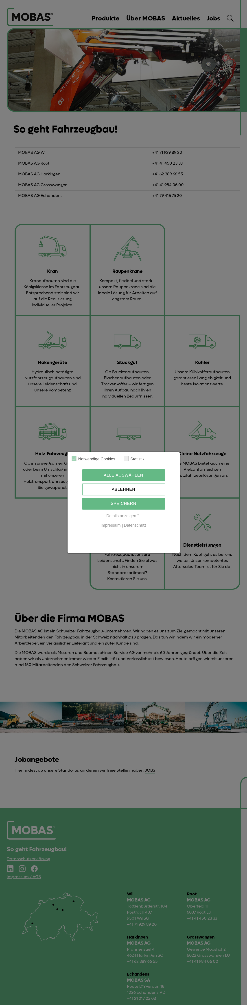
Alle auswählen (123, 475)
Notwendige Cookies (93, 458)
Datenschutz (135, 525)
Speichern (123, 503)
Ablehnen (123, 489)
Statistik (134, 458)
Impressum (111, 525)
